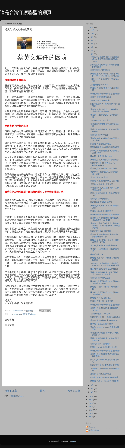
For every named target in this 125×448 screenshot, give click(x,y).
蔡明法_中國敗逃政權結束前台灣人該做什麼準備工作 (104, 235)
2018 (91, 396)
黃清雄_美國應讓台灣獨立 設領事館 (104, 181)
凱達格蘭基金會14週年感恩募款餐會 (105, 94)
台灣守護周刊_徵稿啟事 (100, 100)
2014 (91, 410)
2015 (91, 406)
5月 (92, 51)
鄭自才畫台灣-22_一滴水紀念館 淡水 (105, 317)
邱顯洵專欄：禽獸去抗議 (100, 278)
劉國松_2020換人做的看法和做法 (103, 347)
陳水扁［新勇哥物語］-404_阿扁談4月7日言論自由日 (105, 282)
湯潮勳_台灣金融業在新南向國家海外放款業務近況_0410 (104, 219)
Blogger (73, 441)
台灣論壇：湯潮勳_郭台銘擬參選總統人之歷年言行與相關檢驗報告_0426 (104, 59)
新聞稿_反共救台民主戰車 (100, 374)
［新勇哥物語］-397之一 (100, 314)
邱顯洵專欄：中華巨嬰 (99, 135)
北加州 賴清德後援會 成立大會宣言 (104, 269)
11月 (93, 30)
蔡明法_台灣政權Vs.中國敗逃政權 (104, 320)
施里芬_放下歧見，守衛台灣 (101, 184)
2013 (91, 413)
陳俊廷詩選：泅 (96, 254)
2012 (91, 417)
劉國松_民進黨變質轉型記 (100, 144)
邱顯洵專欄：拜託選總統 (100, 70)
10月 (93, 34)
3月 (92, 385)
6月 (92, 47)
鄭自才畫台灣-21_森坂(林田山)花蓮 (104, 365)
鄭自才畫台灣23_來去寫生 (101, 231)
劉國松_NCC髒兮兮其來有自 (101, 211)
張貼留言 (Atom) (17, 396)
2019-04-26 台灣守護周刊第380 (23, 314)
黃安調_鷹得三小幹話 (99, 177)
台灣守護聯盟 (94, 430)
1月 (92, 392)
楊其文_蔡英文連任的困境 (100, 97)
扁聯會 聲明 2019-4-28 (99, 85)
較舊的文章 (74, 390)
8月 (92, 40)
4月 (92, 54)
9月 (92, 37)
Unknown (92, 427)
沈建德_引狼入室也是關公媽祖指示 (104, 160)
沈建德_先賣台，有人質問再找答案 (104, 381)
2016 (91, 403)
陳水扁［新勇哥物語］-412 (101, 156)
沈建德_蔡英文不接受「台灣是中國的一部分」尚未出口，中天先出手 (105, 75)
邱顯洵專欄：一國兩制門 (100, 344)
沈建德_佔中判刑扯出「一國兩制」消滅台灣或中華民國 (104, 110)
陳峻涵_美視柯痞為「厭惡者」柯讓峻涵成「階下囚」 (104, 241)
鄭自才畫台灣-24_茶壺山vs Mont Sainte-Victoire (103, 164)
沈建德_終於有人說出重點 (100, 298)
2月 (92, 389)
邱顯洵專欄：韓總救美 (99, 199)
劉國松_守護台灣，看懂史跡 (101, 301)
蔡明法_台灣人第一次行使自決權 (103, 168)
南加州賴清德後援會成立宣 (101, 202)
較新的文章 (11, 390)
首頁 (42, 390)
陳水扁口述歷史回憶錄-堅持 (101, 324)
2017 (91, 400)
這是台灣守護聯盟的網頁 (26, 12)
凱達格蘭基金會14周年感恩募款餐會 (105, 351)
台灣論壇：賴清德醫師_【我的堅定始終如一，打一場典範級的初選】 (105, 264)
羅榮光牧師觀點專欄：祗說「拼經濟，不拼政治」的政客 (104, 273)
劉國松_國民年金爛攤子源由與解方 (104, 377)
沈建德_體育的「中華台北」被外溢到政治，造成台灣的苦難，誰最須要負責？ (105, 225)
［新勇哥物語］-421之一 (100, 120)
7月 (92, 44)
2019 (91, 27)
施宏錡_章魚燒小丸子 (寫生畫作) (103, 245)
